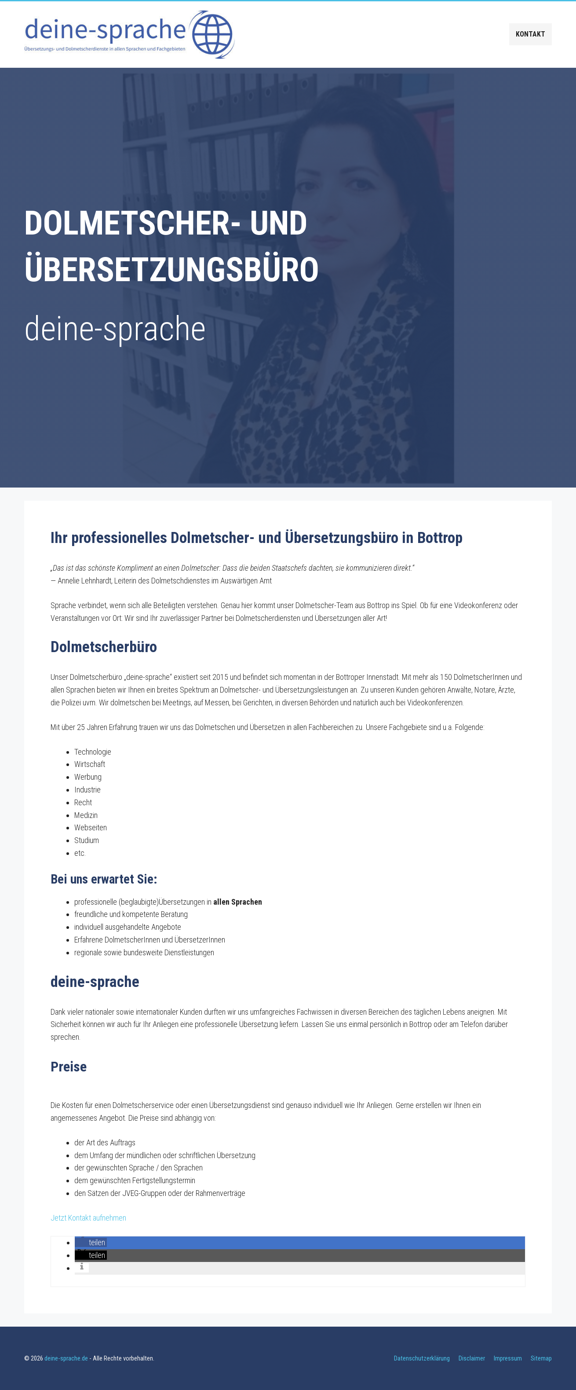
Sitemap (541, 1358)
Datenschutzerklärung (422, 1358)
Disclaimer (472, 1358)
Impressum (508, 1358)
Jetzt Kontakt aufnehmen (88, 1217)
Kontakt (530, 34)
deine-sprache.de (66, 1358)
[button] (91, 1242)
